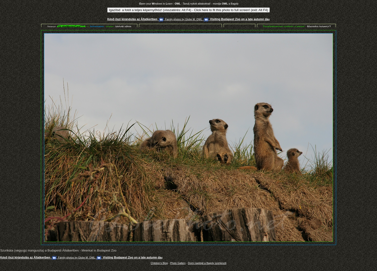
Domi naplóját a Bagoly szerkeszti (207, 263)
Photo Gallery (178, 263)
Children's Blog (159, 263)
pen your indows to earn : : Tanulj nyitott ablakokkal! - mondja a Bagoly (189, 3)
